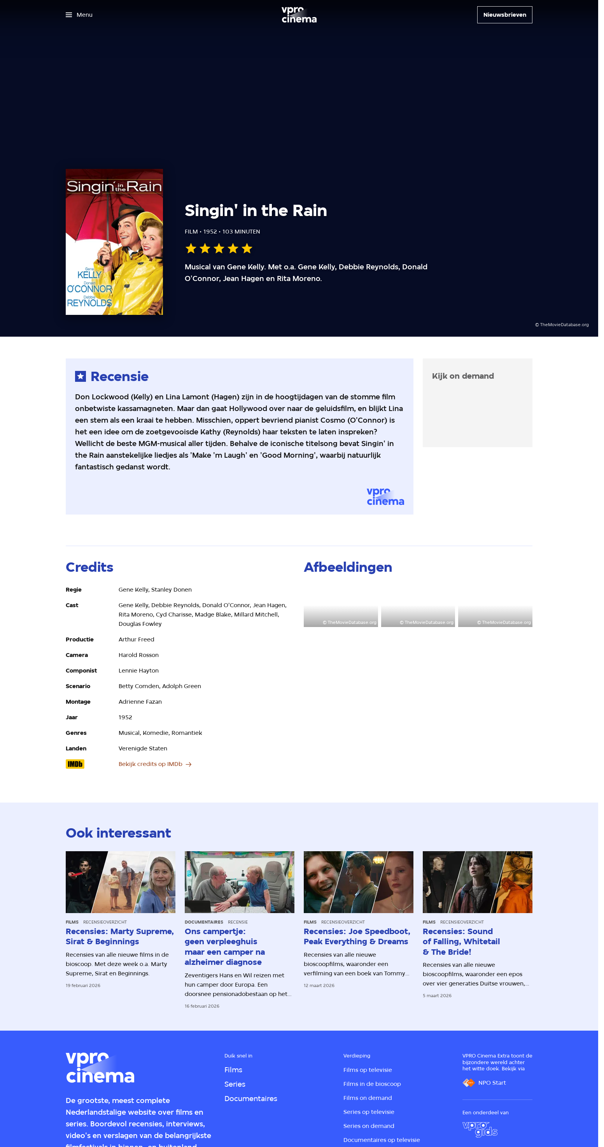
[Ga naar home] (299, 15)
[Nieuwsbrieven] (504, 14)
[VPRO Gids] (479, 1130)
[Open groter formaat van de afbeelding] (341, 606)
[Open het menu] (79, 14)
